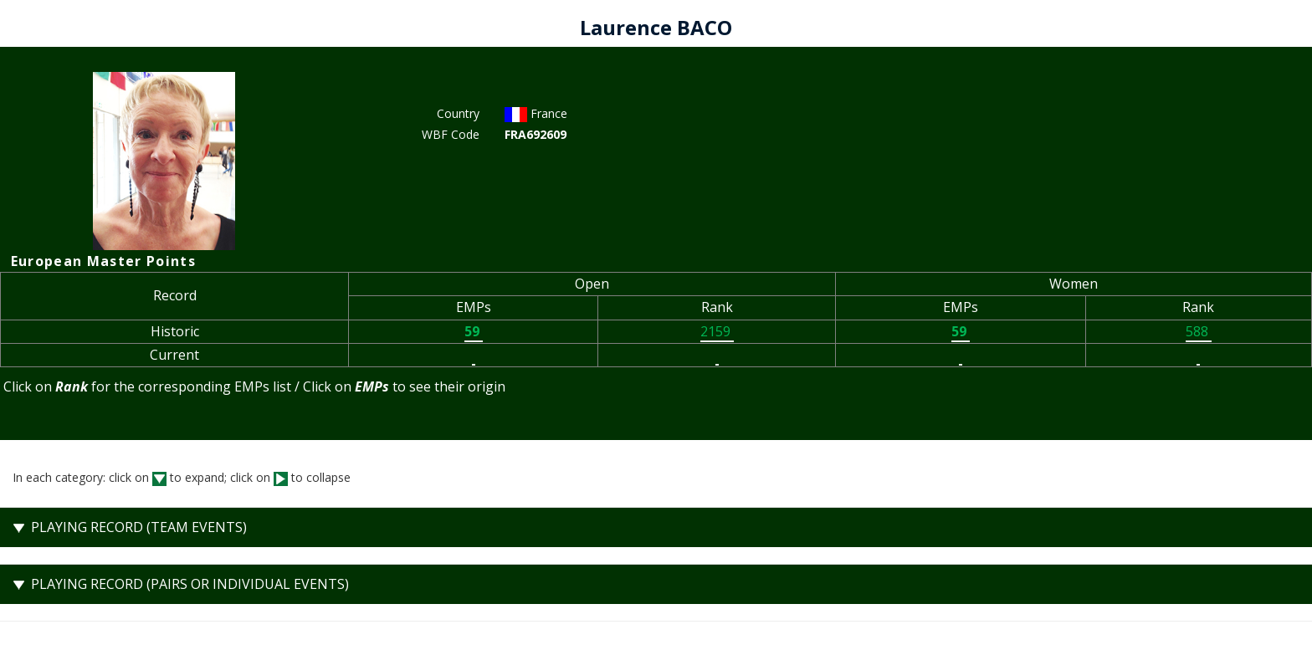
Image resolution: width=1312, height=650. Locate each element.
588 (1199, 331)
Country (458, 113)
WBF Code (450, 134)
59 (473, 331)
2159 (717, 331)
